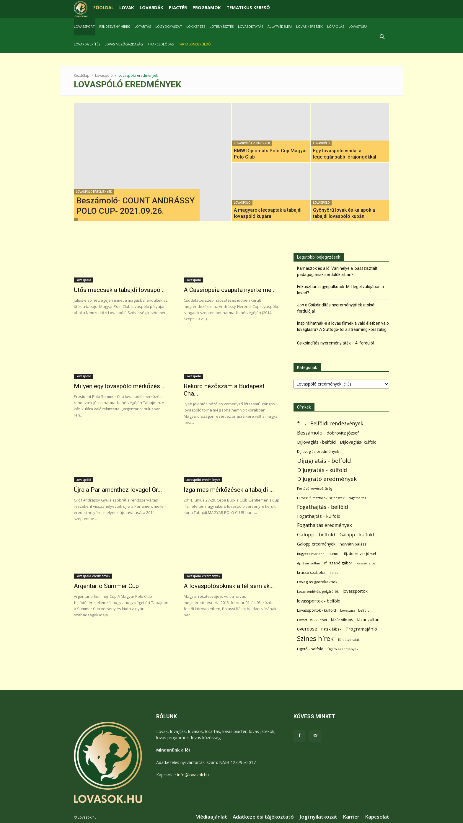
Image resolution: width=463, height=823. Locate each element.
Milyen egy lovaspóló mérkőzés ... (120, 386)
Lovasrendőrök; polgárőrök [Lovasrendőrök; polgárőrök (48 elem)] (318, 592)
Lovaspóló (104, 75)
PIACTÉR (178, 7)
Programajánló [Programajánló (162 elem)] (361, 629)
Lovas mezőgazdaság (124, 44)
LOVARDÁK (151, 7)
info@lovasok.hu (193, 775)
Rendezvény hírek (114, 26)
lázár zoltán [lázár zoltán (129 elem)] (368, 619)
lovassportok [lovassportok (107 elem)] (355, 591)
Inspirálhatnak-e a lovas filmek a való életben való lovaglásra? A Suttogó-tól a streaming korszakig (343, 326)
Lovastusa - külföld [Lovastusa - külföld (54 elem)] (312, 620)
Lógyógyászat (168, 26)
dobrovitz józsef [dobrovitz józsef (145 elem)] (343, 433)
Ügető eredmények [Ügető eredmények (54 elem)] (342, 649)
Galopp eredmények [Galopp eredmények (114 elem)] (316, 544)
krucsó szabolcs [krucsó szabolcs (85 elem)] (311, 572)
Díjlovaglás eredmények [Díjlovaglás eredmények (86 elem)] (318, 451)
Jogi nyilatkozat (318, 816)
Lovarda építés (87, 44)
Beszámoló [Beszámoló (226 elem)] (309, 433)
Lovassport (84, 26)
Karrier (351, 816)
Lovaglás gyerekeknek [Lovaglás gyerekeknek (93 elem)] (317, 581)
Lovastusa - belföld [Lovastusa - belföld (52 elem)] (354, 610)
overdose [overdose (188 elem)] (307, 629)
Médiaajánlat (211, 816)
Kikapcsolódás (160, 44)
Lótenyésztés (222, 26)
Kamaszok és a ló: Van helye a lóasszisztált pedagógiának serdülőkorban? (337, 271)
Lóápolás (335, 26)
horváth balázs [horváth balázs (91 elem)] (353, 544)
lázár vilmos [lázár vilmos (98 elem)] (342, 619)
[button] (382, 37)
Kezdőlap (81, 75)
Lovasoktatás (250, 26)
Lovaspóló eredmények (94, 191)
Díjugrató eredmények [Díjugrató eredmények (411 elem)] (327, 479)
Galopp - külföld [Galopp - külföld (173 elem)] (357, 535)
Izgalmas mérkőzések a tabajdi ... (229, 489)
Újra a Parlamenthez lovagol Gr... (118, 489)
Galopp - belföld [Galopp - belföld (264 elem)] (316, 534)
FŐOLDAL (103, 7)
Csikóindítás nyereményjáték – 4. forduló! (335, 343)
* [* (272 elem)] (298, 423)
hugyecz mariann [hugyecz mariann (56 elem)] (311, 553)
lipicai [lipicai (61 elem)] (334, 572)
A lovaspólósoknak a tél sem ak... (229, 586)
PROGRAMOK (207, 7)
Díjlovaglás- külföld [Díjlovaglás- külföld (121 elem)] (358, 442)
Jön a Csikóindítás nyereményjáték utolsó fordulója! (335, 308)
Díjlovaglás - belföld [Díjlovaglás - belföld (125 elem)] (316, 442)
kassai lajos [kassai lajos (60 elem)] (366, 563)
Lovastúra (357, 26)
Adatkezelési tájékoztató (263, 816)
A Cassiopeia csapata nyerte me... (230, 289)
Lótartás (142, 26)
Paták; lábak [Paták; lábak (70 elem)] (331, 629)
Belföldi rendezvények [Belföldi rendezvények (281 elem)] (336, 423)
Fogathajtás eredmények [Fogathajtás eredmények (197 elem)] (324, 525)
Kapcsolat (377, 816)
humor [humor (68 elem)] (334, 553)
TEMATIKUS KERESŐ (248, 7)
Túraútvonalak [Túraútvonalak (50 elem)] (349, 639)
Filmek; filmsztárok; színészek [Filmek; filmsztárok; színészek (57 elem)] (321, 498)
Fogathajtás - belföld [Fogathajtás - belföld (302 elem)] (322, 507)
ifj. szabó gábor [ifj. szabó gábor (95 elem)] (338, 563)
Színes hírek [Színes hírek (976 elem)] (315, 638)
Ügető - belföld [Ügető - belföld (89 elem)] (310, 648)
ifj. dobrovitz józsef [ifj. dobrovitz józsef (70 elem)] (360, 553)
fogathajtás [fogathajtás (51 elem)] (357, 498)
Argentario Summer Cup (106, 586)
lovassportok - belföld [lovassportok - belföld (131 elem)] (318, 601)
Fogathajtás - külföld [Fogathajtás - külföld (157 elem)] (318, 516)
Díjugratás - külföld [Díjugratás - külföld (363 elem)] (322, 470)
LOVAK (126, 7)
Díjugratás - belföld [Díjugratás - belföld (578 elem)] (324, 461)
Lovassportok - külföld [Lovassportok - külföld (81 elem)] (316, 610)
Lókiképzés (195, 26)
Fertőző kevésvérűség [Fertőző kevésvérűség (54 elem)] (314, 488)
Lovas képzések (309, 26)
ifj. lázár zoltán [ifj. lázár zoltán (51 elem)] (308, 563)
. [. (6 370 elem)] (305, 422)
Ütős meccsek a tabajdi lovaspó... (119, 289)
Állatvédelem (280, 26)
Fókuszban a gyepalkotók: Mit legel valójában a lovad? (340, 289)
